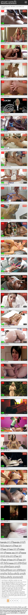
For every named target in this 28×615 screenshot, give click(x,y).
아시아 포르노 (14, 607)
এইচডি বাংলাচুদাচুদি (14, 577)
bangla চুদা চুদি (6, 542)
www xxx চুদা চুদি (14, 553)
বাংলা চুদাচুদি (8, 2)
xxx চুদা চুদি (14, 560)
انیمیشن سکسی (6, 613)
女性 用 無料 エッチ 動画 (17, 613)
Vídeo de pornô (13, 608)
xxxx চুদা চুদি (15, 563)
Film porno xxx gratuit (19, 610)
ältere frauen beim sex (8, 610)
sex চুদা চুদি (15, 549)
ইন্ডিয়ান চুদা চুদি (12, 570)
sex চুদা (6, 549)
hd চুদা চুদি (10, 546)
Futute (19, 607)
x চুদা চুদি (12, 556)
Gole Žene (2, 607)
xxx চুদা (6, 560)
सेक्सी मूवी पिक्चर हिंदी (15, 611)
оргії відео (8, 607)
